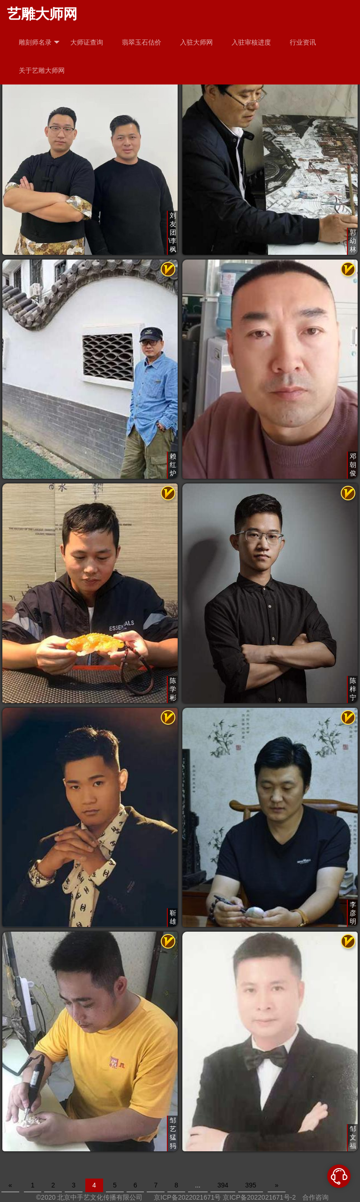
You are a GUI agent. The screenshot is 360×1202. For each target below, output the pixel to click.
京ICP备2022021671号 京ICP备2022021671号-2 (225, 1197)
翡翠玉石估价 (141, 42)
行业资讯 (303, 42)
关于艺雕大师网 (42, 70)
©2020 (45, 1197)
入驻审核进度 (251, 42)
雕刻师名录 (39, 42)
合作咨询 (315, 1197)
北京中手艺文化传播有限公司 (99, 1197)
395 (250, 1185)
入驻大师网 (196, 42)
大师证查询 (86, 42)
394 (223, 1185)
